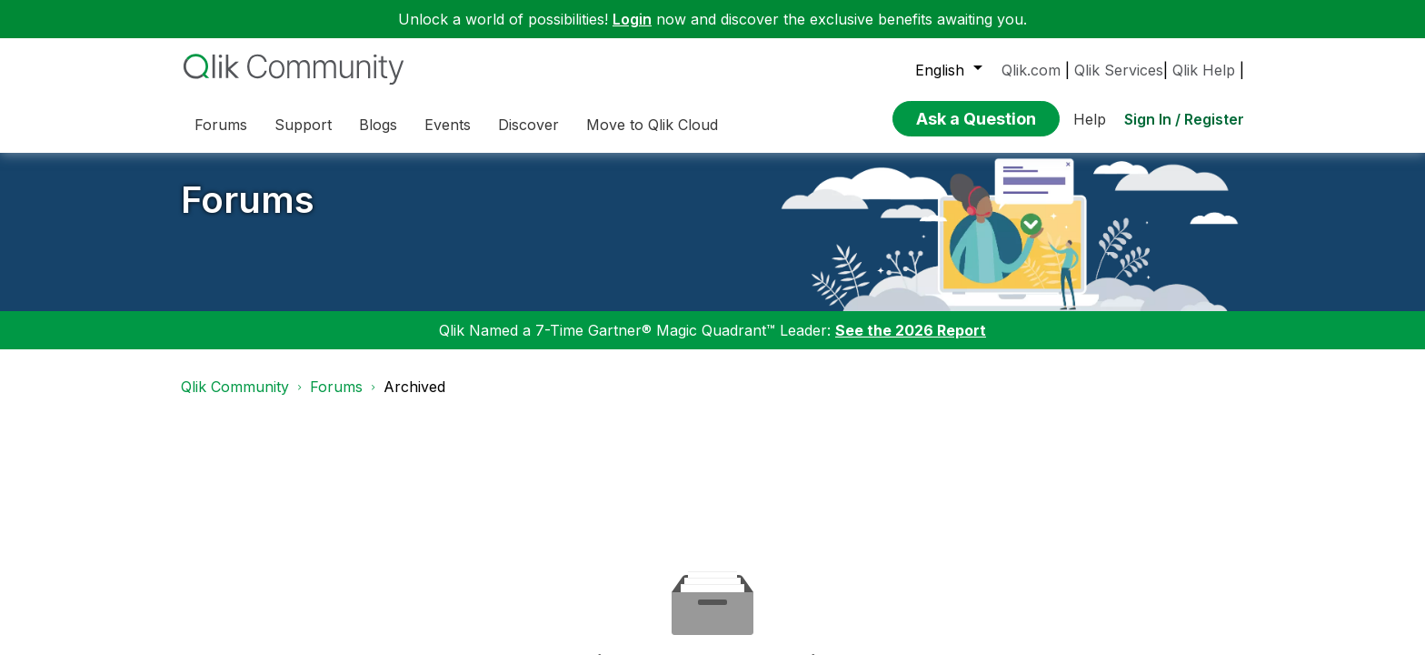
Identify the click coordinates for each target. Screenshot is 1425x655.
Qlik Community (235, 387)
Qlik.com (1031, 70)
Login (632, 19)
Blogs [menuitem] (378, 125)
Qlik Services (1118, 70)
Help (1089, 119)
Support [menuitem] (303, 125)
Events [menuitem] (447, 125)
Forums (247, 199)
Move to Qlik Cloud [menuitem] (652, 125)
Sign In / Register (1184, 119)
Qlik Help (1203, 70)
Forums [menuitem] (220, 125)
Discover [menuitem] (528, 125)
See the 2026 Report (910, 330)
